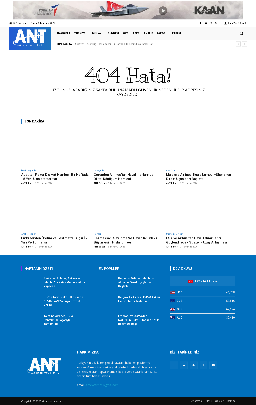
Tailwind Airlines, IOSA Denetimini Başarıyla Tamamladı (58, 319)
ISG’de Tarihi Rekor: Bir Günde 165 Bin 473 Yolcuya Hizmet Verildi (63, 301)
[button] (241, 33)
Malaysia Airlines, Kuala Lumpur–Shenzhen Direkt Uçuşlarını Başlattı (198, 177)
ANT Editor (27, 183)
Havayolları (100, 170)
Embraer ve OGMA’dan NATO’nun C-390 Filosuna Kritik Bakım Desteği (138, 319)
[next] (244, 43)
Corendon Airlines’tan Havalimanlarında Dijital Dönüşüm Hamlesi (123, 177)
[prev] (238, 43)
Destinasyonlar (29, 170)
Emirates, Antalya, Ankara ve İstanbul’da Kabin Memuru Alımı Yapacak (64, 282)
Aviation (170, 170)
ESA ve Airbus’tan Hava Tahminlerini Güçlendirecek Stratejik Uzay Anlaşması (196, 240)
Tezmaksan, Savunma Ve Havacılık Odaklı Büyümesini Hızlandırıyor (125, 240)
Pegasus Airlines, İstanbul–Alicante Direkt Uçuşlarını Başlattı (136, 282)
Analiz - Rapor (28, 234)
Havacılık (98, 234)
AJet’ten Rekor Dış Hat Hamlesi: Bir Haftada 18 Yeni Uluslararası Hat (114, 43)
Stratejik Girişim (174, 234)
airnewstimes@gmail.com (102, 385)
